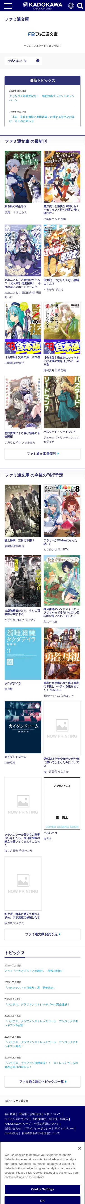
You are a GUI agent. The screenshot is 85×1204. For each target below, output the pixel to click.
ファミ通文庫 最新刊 (41, 453)
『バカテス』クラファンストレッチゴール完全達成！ (37, 1004)
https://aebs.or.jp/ (15, 1184)
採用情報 (35, 1114)
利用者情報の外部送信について (41, 1133)
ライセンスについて (17, 1119)
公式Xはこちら (17, 60)
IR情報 (23, 1114)
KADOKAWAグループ (18, 1123)
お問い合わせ (13, 1128)
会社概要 (10, 1114)
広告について (52, 1114)
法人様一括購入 (58, 1119)
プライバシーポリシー (37, 1128)
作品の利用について (46, 1123)
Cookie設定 (11, 1133)
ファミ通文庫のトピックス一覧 (41, 1081)
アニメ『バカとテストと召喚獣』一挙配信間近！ (34, 971)
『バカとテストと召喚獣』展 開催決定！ (30, 987)
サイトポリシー (64, 1128)
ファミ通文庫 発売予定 (41, 934)
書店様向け (39, 1119)
